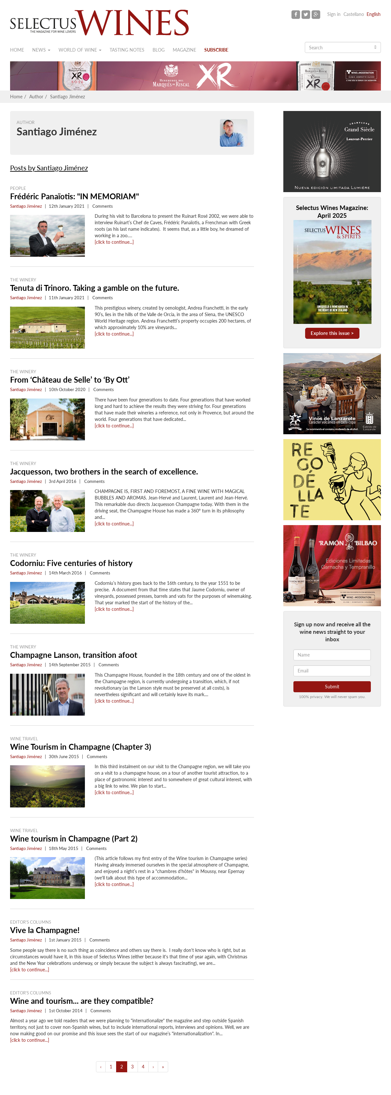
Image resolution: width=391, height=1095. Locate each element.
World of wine (80, 50)
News (41, 50)
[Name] (332, 654)
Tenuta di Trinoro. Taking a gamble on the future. (94, 287)
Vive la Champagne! (45, 930)
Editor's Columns (30, 922)
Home (17, 50)
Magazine (184, 50)
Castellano (354, 14)
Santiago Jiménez (67, 96)
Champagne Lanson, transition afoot (73, 654)
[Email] (332, 670)
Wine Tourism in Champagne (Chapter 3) (80, 746)
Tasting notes (127, 50)
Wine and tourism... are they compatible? (82, 1000)
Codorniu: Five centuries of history (71, 563)
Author (36, 96)
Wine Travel (24, 738)
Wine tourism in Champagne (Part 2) (74, 838)
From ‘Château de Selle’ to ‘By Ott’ (69, 379)
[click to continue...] (114, 242)
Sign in (334, 14)
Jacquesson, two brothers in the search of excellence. (104, 471)
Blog (159, 50)
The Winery (23, 279)
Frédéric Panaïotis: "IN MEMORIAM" (74, 196)
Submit (332, 686)
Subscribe (216, 50)
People (18, 188)
